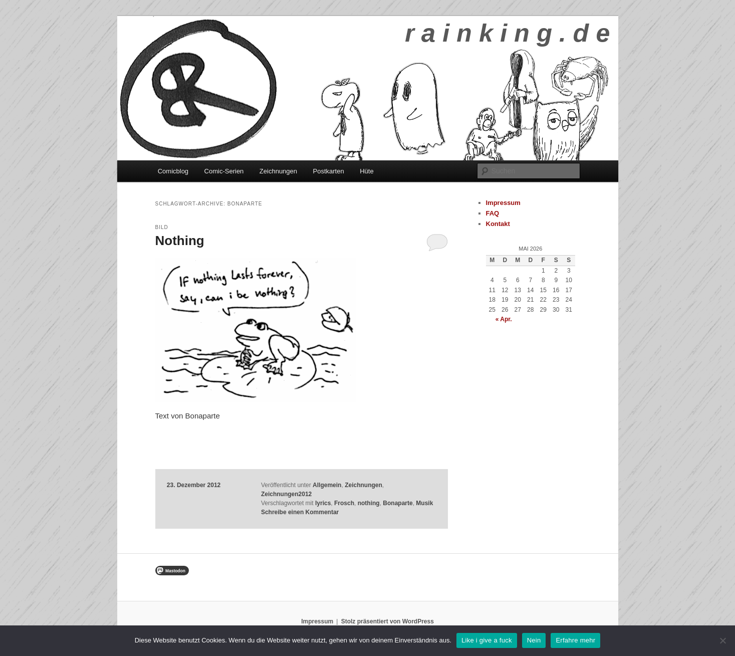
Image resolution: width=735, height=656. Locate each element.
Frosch (344, 503)
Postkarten (328, 171)
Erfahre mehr (575, 640)
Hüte (366, 171)
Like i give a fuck (486, 640)
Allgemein (327, 485)
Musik (424, 503)
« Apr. (504, 319)
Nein (534, 640)
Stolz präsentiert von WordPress (387, 621)
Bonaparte (397, 503)
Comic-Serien (224, 171)
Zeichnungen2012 (286, 494)
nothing (369, 503)
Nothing (179, 240)
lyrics (323, 503)
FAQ (493, 213)
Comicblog (173, 171)
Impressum (503, 202)
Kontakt (498, 224)
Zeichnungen (278, 171)
